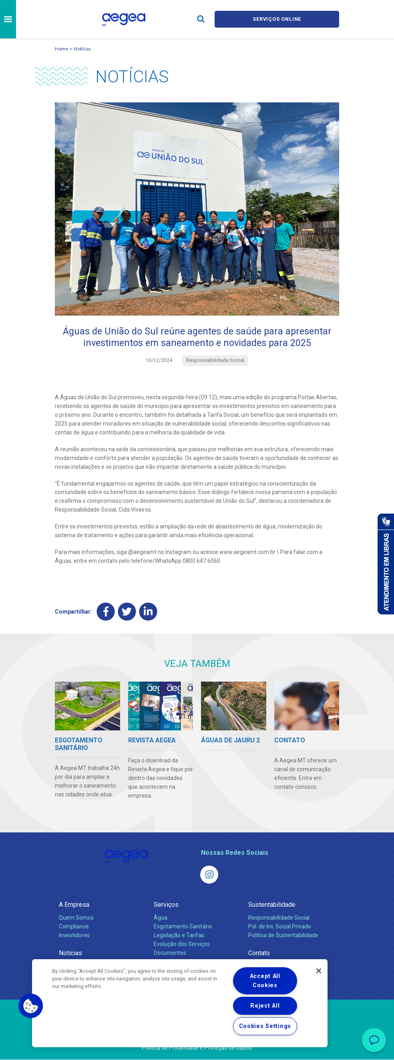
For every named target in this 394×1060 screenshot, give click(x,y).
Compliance (74, 927)
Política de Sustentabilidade (283, 935)
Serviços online (277, 19)
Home (61, 49)
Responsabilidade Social (279, 918)
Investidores (74, 935)
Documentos (170, 953)
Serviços (166, 905)
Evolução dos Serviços (182, 944)
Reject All (264, 1005)
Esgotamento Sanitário (183, 927)
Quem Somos (76, 918)
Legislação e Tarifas (179, 935)
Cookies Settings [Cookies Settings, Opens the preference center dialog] (265, 1026)
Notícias (82, 49)
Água (160, 918)
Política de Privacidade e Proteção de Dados (197, 1048)
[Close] (319, 971)
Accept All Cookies (265, 981)
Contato (259, 953)
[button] (31, 1006)
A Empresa (74, 905)
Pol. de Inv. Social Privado (279, 927)
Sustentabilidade (272, 905)
